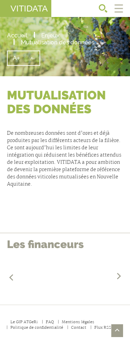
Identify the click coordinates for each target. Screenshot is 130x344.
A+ (19, 60)
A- (35, 60)
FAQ (50, 322)
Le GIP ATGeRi (24, 322)
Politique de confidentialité (36, 328)
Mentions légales (78, 322)
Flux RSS (102, 328)
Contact (78, 328)
